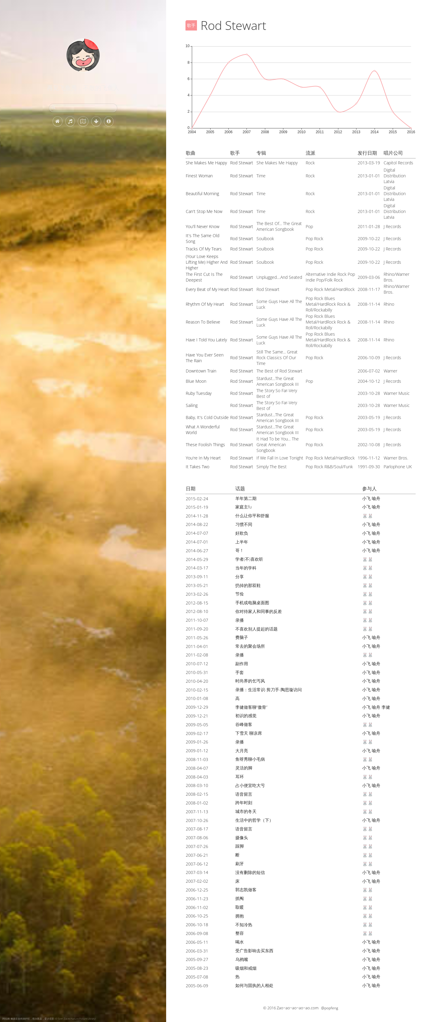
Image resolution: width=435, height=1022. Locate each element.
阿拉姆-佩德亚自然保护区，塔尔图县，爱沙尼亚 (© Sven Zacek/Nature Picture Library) (49, 1018)
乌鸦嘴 (241, 959)
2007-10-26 (197, 820)
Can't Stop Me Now (204, 211)
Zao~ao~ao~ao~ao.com (297, 1008)
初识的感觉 (245, 715)
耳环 (239, 776)
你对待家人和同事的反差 (258, 611)
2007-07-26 (197, 846)
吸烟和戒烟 (245, 968)
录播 (239, 620)
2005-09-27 (197, 959)
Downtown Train (201, 371)
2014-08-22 (197, 524)
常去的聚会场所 (250, 646)
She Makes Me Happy (206, 163)
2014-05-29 (197, 559)
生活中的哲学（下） (254, 820)
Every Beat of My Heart (207, 289)
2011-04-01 (197, 646)
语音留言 (243, 794)
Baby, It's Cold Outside (207, 417)
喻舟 (376, 498)
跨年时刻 (243, 802)
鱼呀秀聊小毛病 (250, 759)
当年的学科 (245, 568)
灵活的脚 (243, 768)
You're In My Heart (203, 458)
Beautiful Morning (202, 193)
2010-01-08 (197, 698)
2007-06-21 (197, 855)
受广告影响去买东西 (254, 950)
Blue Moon (196, 381)
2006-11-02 (197, 907)
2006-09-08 (197, 933)
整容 (239, 933)
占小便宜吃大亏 (250, 785)
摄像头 (241, 837)
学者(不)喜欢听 (249, 559)
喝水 (239, 942)
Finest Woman (199, 176)
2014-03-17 (197, 568)
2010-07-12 (197, 663)
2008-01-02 (197, 803)
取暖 (239, 907)
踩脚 (239, 846)
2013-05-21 (197, 585)
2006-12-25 (197, 890)
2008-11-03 (197, 759)
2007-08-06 (197, 837)
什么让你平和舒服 (252, 515)
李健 (386, 707)
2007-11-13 (197, 811)
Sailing (192, 405)
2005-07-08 (197, 977)
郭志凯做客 (245, 889)
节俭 (239, 594)
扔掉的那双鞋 (248, 585)
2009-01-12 (197, 750)
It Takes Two (197, 466)
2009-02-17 (197, 733)
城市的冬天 (245, 811)
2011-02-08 (197, 655)
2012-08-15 (197, 603)
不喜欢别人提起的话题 (256, 629)
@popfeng (329, 1008)
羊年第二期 (245, 498)
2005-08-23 (197, 968)
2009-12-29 (197, 707)
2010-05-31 (197, 672)
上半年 (241, 542)
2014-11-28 (197, 516)
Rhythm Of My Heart (205, 304)
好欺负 (241, 533)
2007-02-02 (197, 881)
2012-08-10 (197, 611)
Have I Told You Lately (206, 340)
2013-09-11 (197, 576)
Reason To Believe (203, 322)
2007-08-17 (197, 829)
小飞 (366, 498)
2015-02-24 (197, 498)
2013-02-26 (197, 594)
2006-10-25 (197, 916)
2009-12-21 (197, 716)
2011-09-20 (197, 629)
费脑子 (241, 637)
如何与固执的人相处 (254, 985)
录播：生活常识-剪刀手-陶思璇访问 (268, 689)
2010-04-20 (197, 681)
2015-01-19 (197, 507)
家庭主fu (243, 507)
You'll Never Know (202, 226)
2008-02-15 (197, 794)
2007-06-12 (197, 864)
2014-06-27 (197, 550)
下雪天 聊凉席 (248, 733)
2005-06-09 (197, 985)
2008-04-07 (197, 768)
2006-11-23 (197, 898)
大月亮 (241, 750)
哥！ (239, 550)
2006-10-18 (197, 924)
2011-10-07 (197, 620)
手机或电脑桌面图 (252, 602)
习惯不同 (243, 524)
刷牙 (239, 863)
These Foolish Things (205, 444)
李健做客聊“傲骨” (251, 707)
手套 (239, 672)
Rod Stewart (241, 163)
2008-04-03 (197, 777)
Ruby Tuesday (198, 393)
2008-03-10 (197, 785)
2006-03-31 (197, 951)
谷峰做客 (243, 724)
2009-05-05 (197, 724)
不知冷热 (243, 924)
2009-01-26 (197, 742)
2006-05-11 (197, 942)
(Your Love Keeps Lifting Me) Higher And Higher (206, 262)
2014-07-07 (197, 533)
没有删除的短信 (250, 872)
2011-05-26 (197, 637)
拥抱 (239, 916)
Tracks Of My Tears (204, 249)
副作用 (241, 663)
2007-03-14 (197, 872)
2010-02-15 (197, 690)
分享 (239, 576)
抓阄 (239, 898)
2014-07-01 (197, 542)
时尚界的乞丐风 (250, 681)
